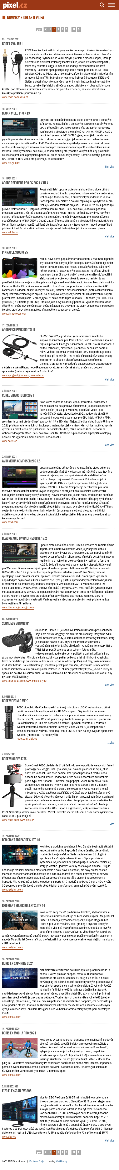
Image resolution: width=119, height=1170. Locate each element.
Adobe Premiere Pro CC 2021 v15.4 (25, 182)
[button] (39, 29)
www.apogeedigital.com (15, 375)
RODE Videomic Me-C (15, 700)
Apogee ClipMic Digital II (18, 329)
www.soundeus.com (13, 680)
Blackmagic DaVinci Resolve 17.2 (24, 538)
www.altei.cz (37, 375)
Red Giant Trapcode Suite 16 (21, 839)
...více (110, 742)
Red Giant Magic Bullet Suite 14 (23, 905)
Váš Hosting (61, 1161)
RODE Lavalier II (12, 43)
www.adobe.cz (10, 232)
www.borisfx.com (11, 1016)
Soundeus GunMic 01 (16, 623)
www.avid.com (10, 522)
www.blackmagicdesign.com (18, 607)
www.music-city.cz (36, 680)
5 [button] (66, 29)
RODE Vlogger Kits (14, 758)
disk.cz (24, 97)
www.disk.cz (27, 820)
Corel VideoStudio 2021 (18, 395)
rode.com (22, 738)
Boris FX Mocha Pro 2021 (19, 1032)
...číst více (108, 166)
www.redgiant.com (12, 889)
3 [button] (58, 29)
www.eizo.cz (9, 1136)
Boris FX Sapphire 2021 (18, 963)
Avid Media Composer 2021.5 (21, 460)
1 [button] (50, 29)
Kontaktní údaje (36, 1161)
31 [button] (74, 29)
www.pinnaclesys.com (14, 313)
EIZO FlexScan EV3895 (16, 1090)
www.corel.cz (9, 441)
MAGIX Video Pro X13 (16, 113)
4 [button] (62, 29)
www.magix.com (11, 162)
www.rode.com (10, 97)
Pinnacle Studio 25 (15, 252)
